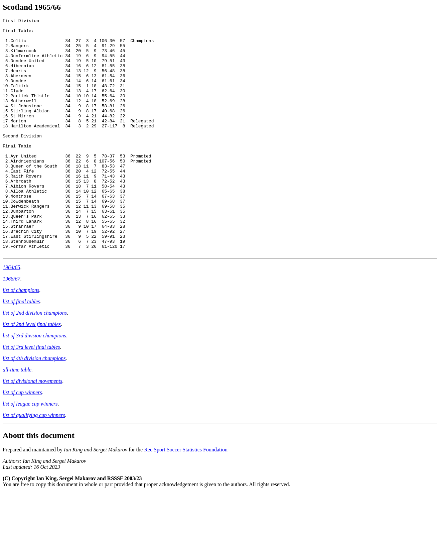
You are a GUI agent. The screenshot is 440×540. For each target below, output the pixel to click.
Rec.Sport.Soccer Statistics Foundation (186, 497)
